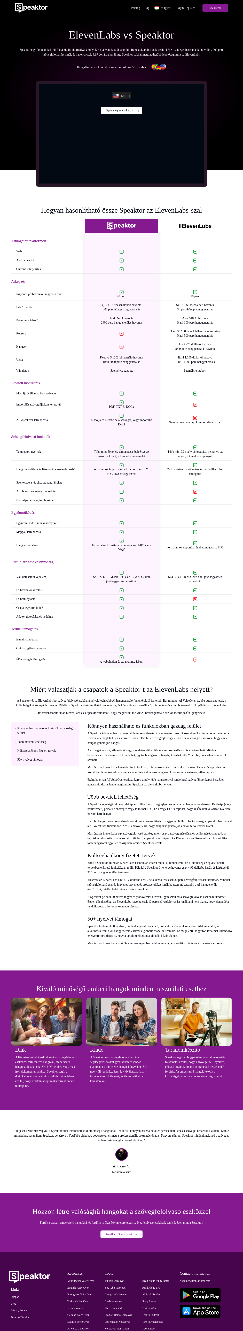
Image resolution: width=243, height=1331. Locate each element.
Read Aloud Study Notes (155, 1281)
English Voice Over (78, 1287)
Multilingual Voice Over (80, 1281)
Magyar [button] (162, 7)
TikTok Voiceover (114, 1281)
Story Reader (149, 1301)
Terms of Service (20, 1317)
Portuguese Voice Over (79, 1294)
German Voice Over (78, 1315)
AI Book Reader (151, 1294)
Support (15, 1297)
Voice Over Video (114, 1308)
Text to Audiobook (152, 1321)
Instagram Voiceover (116, 1294)
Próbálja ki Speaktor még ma (121, 1234)
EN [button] (119, 96)
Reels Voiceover (114, 1301)
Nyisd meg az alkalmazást (120, 110)
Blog (146, 8)
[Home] (32, 8)
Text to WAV (149, 1308)
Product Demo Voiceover (118, 1315)
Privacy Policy (19, 1310)
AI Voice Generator (78, 1328)
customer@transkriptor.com (195, 1281)
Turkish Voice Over (78, 1301)
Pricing (134, 8)
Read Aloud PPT (151, 1287)
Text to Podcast (150, 1315)
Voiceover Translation (117, 1328)
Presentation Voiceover (117, 1321)
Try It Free (215, 7)
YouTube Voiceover (116, 1287)
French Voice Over (77, 1308)
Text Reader (149, 1328)
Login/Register (185, 8)
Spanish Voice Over (78, 1321)
